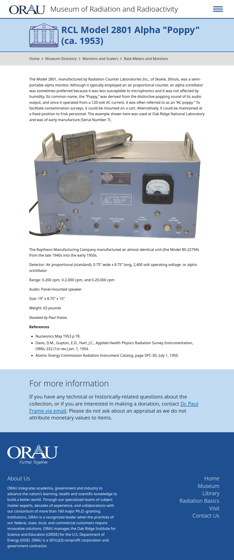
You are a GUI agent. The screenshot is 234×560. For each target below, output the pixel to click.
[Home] (95, 9)
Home (34, 58)
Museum (208, 486)
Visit (214, 508)
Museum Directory (61, 58)
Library (210, 493)
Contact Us (205, 515)
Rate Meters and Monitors (146, 58)
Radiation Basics (199, 500)
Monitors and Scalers (100, 58)
